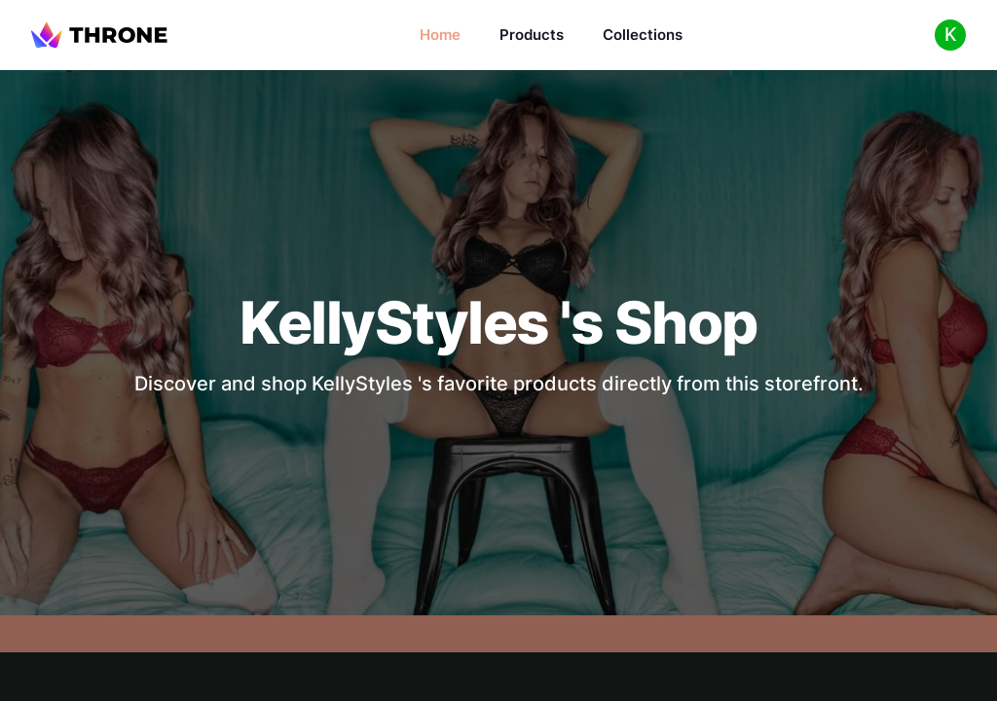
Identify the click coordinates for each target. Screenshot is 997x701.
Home (440, 34)
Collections (643, 34)
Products (531, 34)
